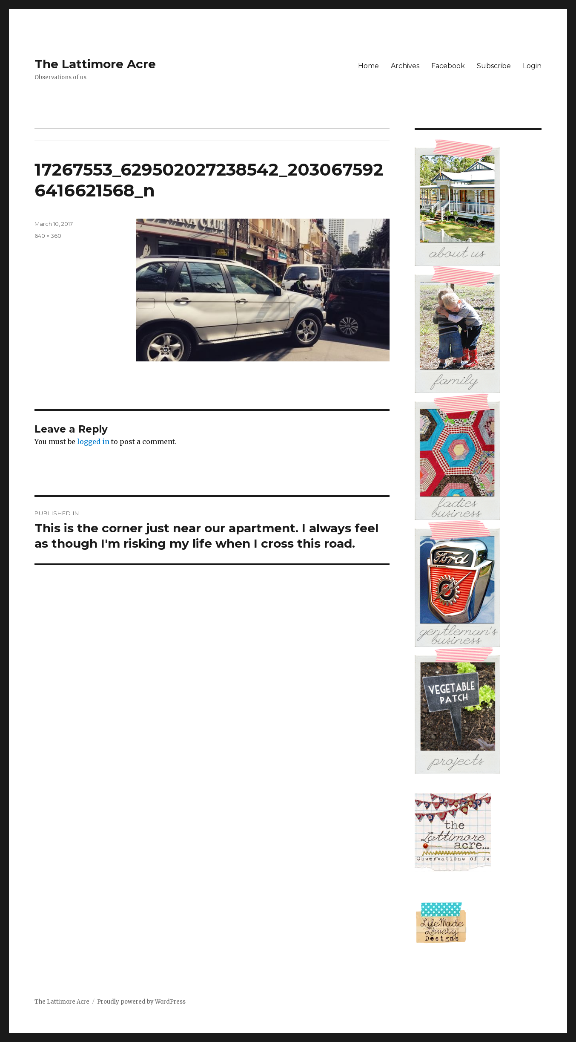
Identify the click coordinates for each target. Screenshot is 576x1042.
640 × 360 (47, 235)
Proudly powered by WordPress (141, 1001)
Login (532, 66)
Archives (405, 66)
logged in (93, 441)
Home (368, 66)
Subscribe (494, 66)
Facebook (448, 66)
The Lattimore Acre (95, 64)
